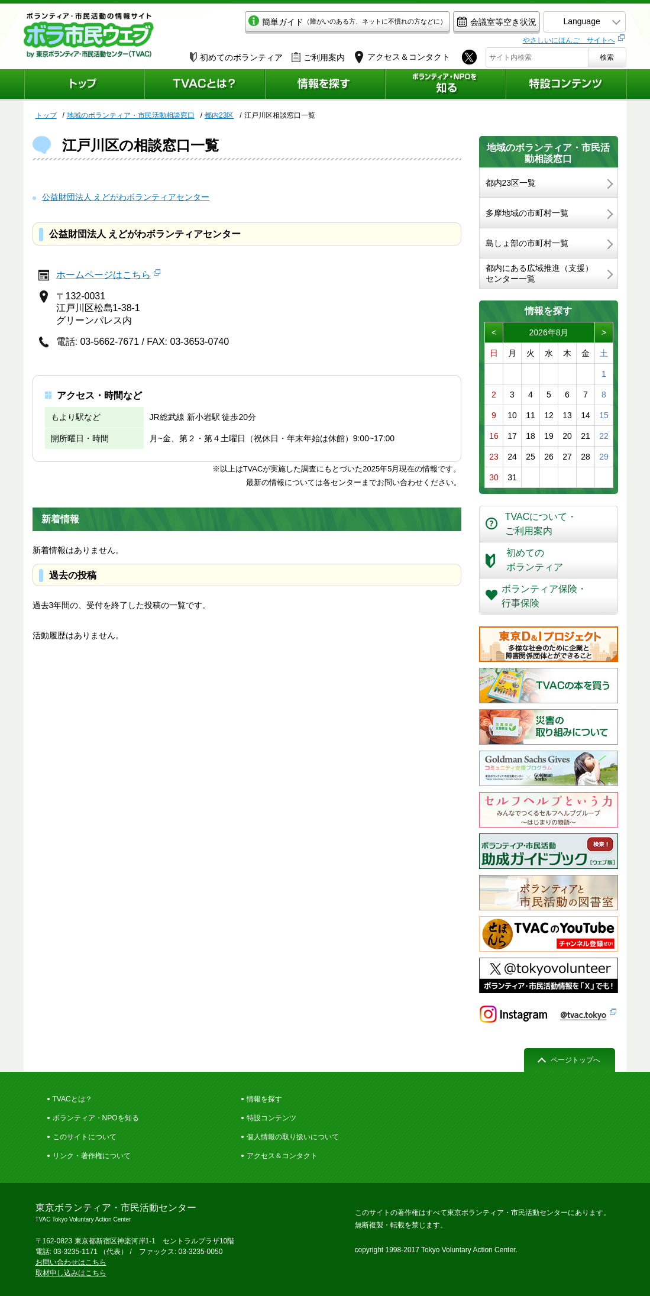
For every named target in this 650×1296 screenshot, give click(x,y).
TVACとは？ (72, 1099)
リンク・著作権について (92, 1156)
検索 (607, 57)
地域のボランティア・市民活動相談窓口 (131, 115)
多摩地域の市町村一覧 (527, 213)
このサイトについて (85, 1137)
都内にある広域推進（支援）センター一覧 (539, 273)
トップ (46, 115)
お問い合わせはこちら (70, 1262)
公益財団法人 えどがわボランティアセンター (126, 197)
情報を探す (264, 1099)
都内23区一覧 (511, 183)
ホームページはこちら (103, 275)
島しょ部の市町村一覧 (527, 243)
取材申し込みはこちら (70, 1273)
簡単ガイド (345, 21)
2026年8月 (549, 332)
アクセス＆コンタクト (282, 1156)
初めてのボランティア (236, 57)
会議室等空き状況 (494, 21)
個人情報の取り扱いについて (293, 1137)
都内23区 (219, 115)
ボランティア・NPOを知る (96, 1118)
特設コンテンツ (271, 1118)
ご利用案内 (318, 57)
